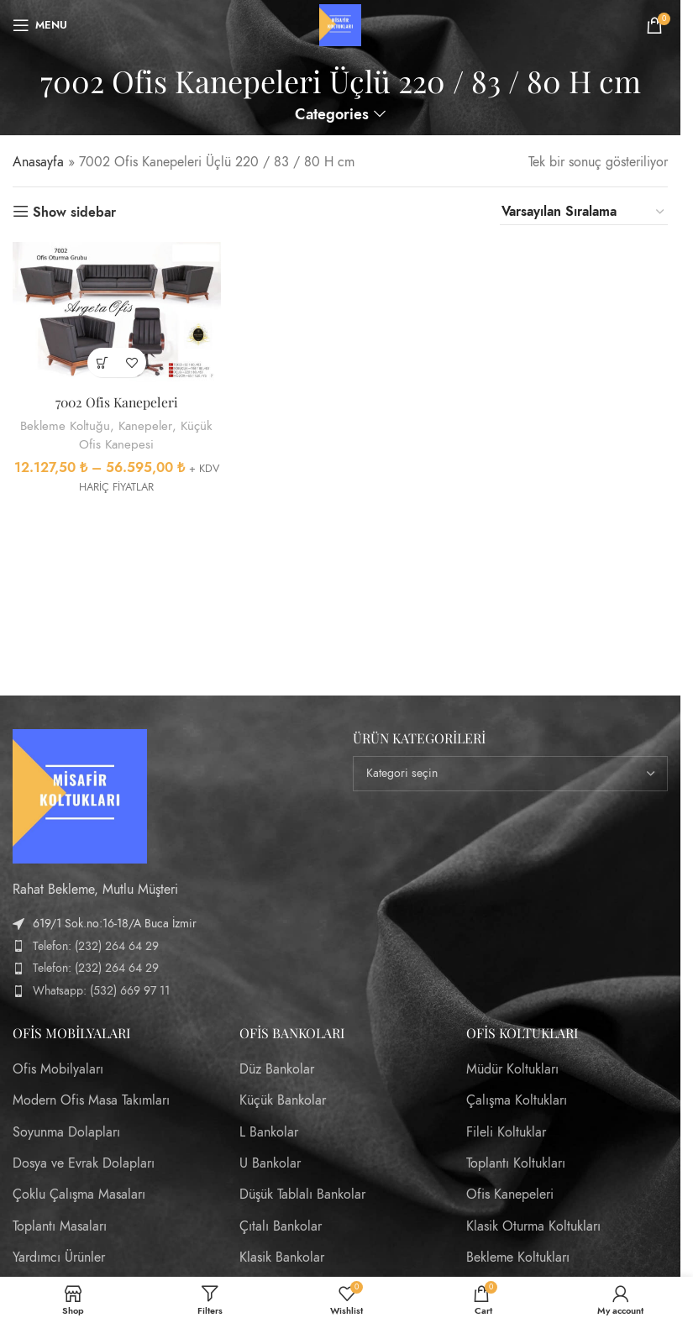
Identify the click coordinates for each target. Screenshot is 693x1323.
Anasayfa (38, 162)
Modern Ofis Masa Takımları (91, 1100)
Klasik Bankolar (281, 1257)
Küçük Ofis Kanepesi (146, 434)
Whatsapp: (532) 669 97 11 (101, 991)
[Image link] (80, 794)
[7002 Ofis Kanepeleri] (116, 314)
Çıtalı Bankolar (280, 1226)
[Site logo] (340, 24)
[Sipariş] (584, 212)
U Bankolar (270, 1163)
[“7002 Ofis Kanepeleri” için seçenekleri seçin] (101, 362)
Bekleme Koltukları (518, 1257)
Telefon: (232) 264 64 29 (96, 946)
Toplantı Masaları (60, 1226)
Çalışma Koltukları (516, 1100)
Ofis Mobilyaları (58, 1069)
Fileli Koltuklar (506, 1132)
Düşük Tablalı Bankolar (302, 1194)
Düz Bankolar (276, 1069)
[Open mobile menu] (40, 25)
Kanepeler (145, 425)
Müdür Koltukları (512, 1069)
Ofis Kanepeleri (510, 1194)
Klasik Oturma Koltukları (533, 1226)
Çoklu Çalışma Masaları (79, 1194)
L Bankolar (268, 1132)
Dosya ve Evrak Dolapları (84, 1163)
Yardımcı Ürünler (59, 1257)
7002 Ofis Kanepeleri (116, 402)
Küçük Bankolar (282, 1100)
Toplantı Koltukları (515, 1163)
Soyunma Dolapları (66, 1132)
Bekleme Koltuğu (64, 425)
